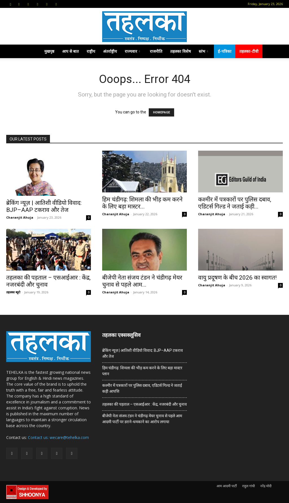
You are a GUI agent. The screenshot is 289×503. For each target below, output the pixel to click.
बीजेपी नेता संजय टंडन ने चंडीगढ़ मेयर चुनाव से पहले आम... (142, 281)
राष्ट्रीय (91, 51)
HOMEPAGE (161, 112)
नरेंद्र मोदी (266, 486)
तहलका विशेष (180, 51)
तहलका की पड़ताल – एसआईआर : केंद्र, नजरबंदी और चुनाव (144, 404)
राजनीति (156, 51)
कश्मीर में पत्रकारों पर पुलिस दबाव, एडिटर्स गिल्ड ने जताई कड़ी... (234, 203)
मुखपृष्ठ (49, 51)
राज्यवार (132, 51)
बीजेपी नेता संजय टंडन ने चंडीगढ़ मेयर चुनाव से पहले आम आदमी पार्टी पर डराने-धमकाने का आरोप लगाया (142, 419)
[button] (10, 4)
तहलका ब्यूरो (13, 292)
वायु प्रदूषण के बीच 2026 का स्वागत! (237, 277)
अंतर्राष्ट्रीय (110, 51)
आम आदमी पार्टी (226, 486)
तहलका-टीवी (249, 51)
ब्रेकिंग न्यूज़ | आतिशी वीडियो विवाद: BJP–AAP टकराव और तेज (44, 206)
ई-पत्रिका (224, 51)
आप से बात (70, 51)
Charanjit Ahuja (19, 217)
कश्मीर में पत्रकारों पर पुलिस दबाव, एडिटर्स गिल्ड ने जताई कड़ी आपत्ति (142, 388)
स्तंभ (203, 51)
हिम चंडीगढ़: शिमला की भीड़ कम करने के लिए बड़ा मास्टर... (142, 203)
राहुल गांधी (248, 486)
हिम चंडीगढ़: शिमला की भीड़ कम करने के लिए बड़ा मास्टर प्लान (142, 371)
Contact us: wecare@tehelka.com (58, 437)
